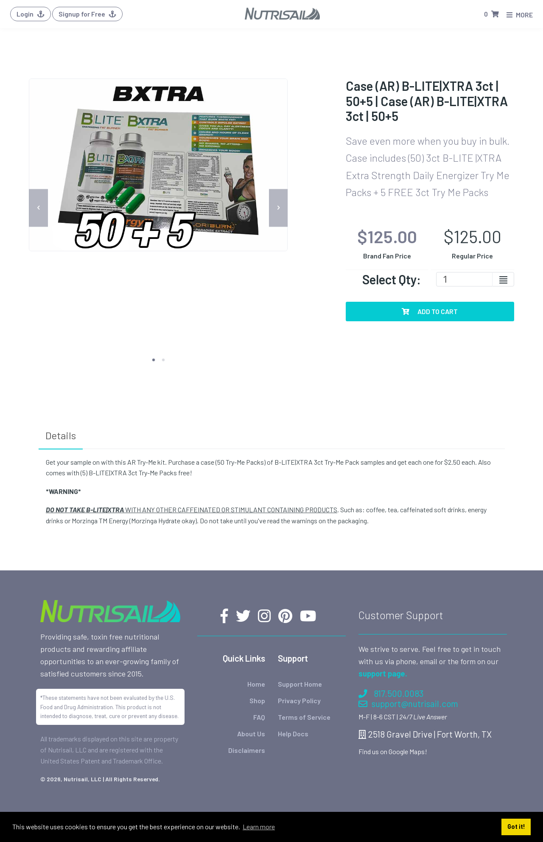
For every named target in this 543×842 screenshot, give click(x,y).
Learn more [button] (259, 826)
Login (31, 14)
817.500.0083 (390, 665)
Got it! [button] (516, 826)
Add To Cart (430, 311)
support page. (382, 645)
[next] (278, 208)
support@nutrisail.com (408, 675)
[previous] (38, 208)
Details (60, 435)
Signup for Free (87, 14)
